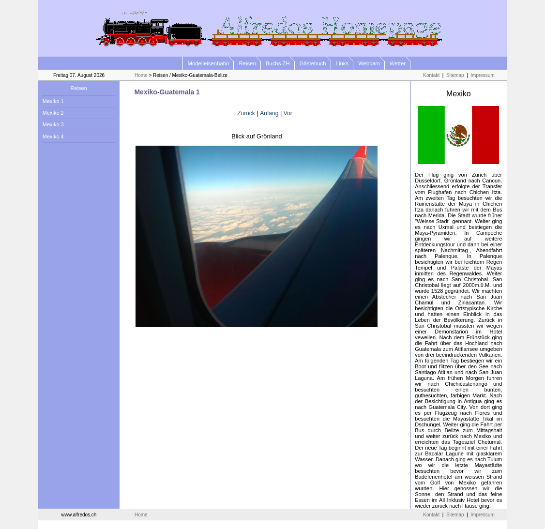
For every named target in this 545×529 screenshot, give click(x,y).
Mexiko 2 (53, 113)
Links (342, 63)
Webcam (369, 63)
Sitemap (455, 75)
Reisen (247, 63)
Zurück (246, 113)
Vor (288, 113)
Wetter (398, 63)
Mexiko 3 (53, 124)
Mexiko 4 (53, 136)
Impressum (482, 75)
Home (141, 75)
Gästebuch (313, 63)
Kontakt (431, 75)
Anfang (269, 113)
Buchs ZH (278, 63)
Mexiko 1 (53, 101)
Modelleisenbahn (208, 63)
